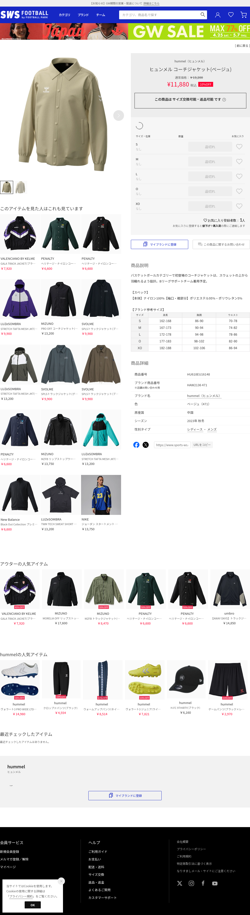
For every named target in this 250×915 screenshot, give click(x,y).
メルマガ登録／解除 (14, 859)
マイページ (8, 867)
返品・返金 (96, 882)
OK (33, 905)
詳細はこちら (152, 3)
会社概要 (182, 841)
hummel (191, 61)
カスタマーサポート (102, 897)
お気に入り (231, 14)
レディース (195, 429)
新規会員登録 (9, 851)
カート (244, 15)
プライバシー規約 (21, 896)
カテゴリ (64, 14)
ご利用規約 (184, 856)
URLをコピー (202, 445)
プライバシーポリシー (191, 849)
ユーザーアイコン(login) (218, 15)
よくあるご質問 (99, 889)
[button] (118, 115)
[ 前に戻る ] (242, 45)
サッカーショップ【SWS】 (26, 15)
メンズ (212, 429)
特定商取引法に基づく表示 (194, 863)
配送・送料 (96, 867)
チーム (100, 14)
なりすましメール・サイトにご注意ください (206, 871)
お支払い (94, 859)
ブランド (83, 14)
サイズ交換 (96, 874)
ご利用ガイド (97, 851)
